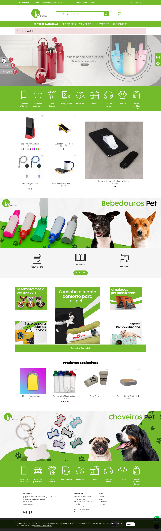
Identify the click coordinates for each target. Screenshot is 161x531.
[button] (4, 60)
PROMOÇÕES (85, 24)
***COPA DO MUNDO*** (82, 497)
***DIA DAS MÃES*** (81, 499)
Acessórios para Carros (81, 509)
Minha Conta (137, 2)
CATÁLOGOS (120, 24)
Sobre (101, 499)
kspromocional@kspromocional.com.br (47, 2)
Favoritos (102, 504)
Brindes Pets (69, 24)
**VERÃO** (78, 504)
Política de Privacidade (43, 526)
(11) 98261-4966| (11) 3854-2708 (39, 497)
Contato (92, 2)
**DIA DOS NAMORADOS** (83, 502)
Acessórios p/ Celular (81, 507)
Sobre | (86, 2)
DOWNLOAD (80, 273)
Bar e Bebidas (78, 512)
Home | (79, 2)
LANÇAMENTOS (102, 24)
